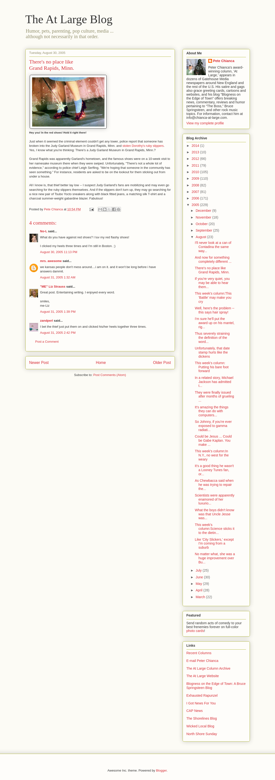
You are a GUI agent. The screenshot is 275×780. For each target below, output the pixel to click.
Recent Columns (199, 653)
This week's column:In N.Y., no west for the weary (212, 455)
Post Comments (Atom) (109, 375)
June (200, 577)
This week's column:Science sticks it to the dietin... (214, 529)
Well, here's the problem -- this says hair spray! (214, 310)
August (201, 237)
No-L (43, 231)
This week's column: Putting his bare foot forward (212, 367)
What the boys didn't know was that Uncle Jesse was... (214, 514)
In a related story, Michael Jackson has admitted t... (214, 382)
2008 (196, 185)
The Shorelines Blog (201, 718)
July (199, 570)
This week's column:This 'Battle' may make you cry (213, 297)
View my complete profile (205, 123)
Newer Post (39, 363)
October (202, 224)
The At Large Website (202, 676)
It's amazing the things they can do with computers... (211, 411)
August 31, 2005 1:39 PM (58, 311)
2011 (196, 165)
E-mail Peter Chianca (202, 661)
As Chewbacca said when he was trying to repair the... (214, 485)
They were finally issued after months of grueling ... (214, 396)
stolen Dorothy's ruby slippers (143, 146)
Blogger (161, 770)
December (204, 211)
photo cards (195, 631)
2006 (196, 198)
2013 (196, 152)
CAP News (194, 711)
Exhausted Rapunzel (202, 695)
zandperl (46, 320)
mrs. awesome (51, 261)
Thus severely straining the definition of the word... (212, 338)
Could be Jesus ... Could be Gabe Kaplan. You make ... (213, 440)
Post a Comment (47, 341)
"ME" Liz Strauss (53, 286)
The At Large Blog (68, 19)
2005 (196, 205)
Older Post (162, 363)
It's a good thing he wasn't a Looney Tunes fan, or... (214, 470)
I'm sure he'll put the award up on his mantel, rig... (214, 323)
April (199, 590)
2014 (196, 146)
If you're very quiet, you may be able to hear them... (212, 283)
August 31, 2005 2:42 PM (58, 332)
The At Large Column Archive (208, 668)
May (199, 584)
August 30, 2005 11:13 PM (58, 252)
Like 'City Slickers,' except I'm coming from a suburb (214, 544)
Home (101, 363)
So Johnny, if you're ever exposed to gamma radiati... (213, 426)
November (204, 217)
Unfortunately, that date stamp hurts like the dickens (212, 352)
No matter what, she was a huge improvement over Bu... (215, 558)
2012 (196, 159)
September (204, 230)
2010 (196, 172)
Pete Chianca (223, 61)
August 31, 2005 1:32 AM (57, 277)
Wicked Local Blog (200, 726)
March (201, 597)
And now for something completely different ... (213, 259)
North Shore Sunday (201, 734)
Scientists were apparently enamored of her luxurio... (214, 499)
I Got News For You (201, 703)
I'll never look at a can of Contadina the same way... (213, 247)
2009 (196, 178)
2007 (196, 192)
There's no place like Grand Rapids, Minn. (212, 270)
